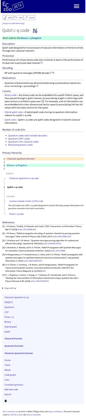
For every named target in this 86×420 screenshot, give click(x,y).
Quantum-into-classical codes (23, 141)
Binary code (10, 95)
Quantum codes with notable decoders (27, 135)
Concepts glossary (13, 384)
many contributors (55, 411)
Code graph (10, 375)
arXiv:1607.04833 (60, 236)
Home (7, 360)
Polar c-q (9, 317)
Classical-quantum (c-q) (16, 297)
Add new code (11, 389)
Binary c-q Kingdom (31, 38)
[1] (41, 62)
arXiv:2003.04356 (31, 260)
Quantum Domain (13, 346)
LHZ (6, 312)
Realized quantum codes (20, 145)
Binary (7, 322)
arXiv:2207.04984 (58, 250)
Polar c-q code (16, 214)
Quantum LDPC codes (19, 138)
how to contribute (33, 414)
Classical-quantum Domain (21, 158)
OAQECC (8, 302)
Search (7, 394)
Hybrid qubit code (13, 112)
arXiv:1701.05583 (25, 229)
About (7, 370)
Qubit (7, 331)
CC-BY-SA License (15, 414)
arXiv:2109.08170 (50, 243)
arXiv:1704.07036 (38, 281)
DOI (34, 229)
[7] (37, 85)
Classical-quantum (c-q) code (24, 178)
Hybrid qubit (10, 326)
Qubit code (10, 119)
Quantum (9, 307)
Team (7, 365)
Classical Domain (13, 338)
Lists (6, 379)
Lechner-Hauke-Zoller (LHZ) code (26, 201)
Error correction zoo (10, 411)
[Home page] (13, 6)
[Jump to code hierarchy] (13, 23)
